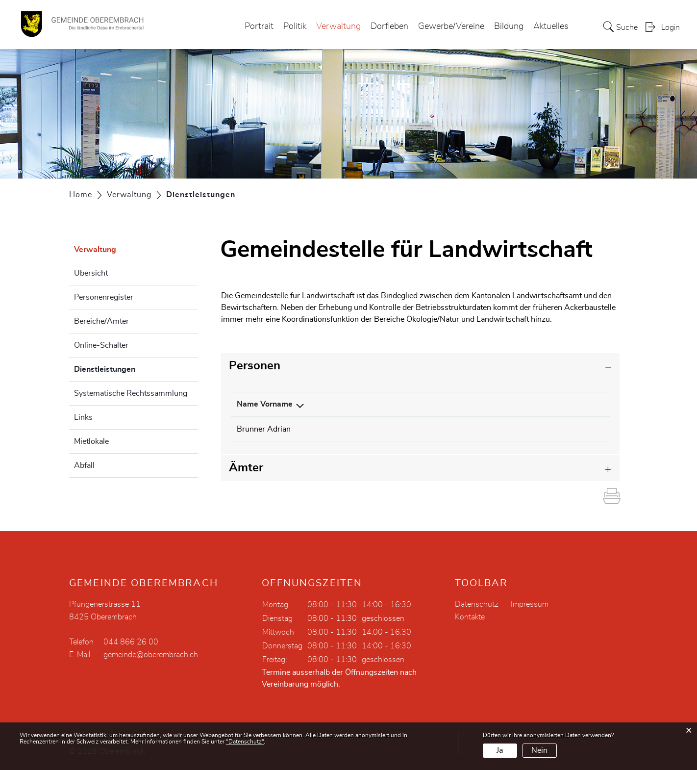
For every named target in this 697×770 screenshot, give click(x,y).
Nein (539, 750)
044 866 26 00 (130, 642)
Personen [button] (254, 366)
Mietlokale (91, 441)
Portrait (259, 26)
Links (83, 417)
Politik (294, 26)
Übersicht (91, 273)
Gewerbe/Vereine (451, 26)
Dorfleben (389, 26)
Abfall (84, 465)
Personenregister (103, 297)
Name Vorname (265, 404)
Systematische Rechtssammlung (130, 393)
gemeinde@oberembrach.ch (150, 655)
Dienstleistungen (129, 367)
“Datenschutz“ (245, 741)
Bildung (508, 26)
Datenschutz (476, 604)
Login (670, 27)
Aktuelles (551, 26)
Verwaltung (338, 26)
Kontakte (470, 617)
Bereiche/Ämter (101, 321)
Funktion (368, 404)
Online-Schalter (101, 345)
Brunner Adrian (264, 429)
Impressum (529, 604)
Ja (500, 750)
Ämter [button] (246, 468)
